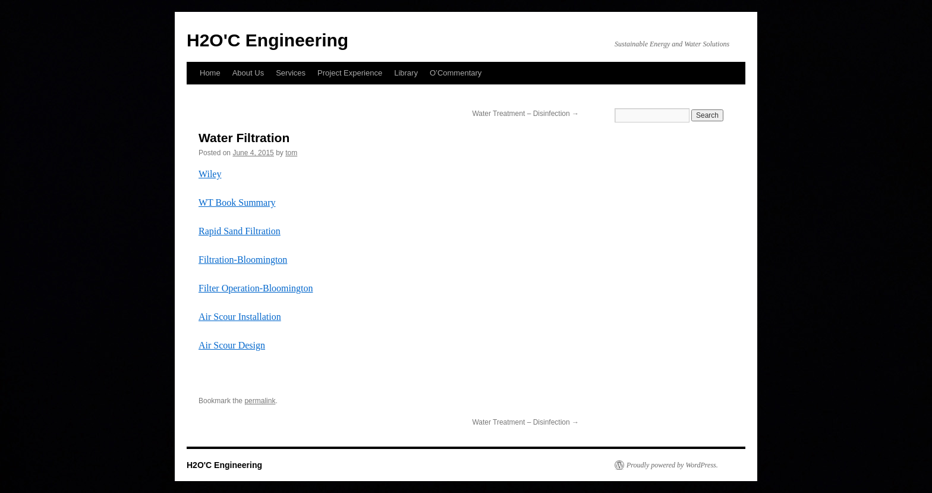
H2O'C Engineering (267, 40)
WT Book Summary (237, 202)
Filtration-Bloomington (243, 260)
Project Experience (349, 72)
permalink (259, 401)
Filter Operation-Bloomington (256, 288)
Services (291, 72)
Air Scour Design (232, 345)
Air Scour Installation (240, 317)
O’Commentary (455, 72)
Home (210, 72)
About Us (248, 72)
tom (291, 153)
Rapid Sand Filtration (240, 231)
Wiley (210, 174)
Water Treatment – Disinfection (525, 113)
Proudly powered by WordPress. (672, 465)
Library (406, 72)
